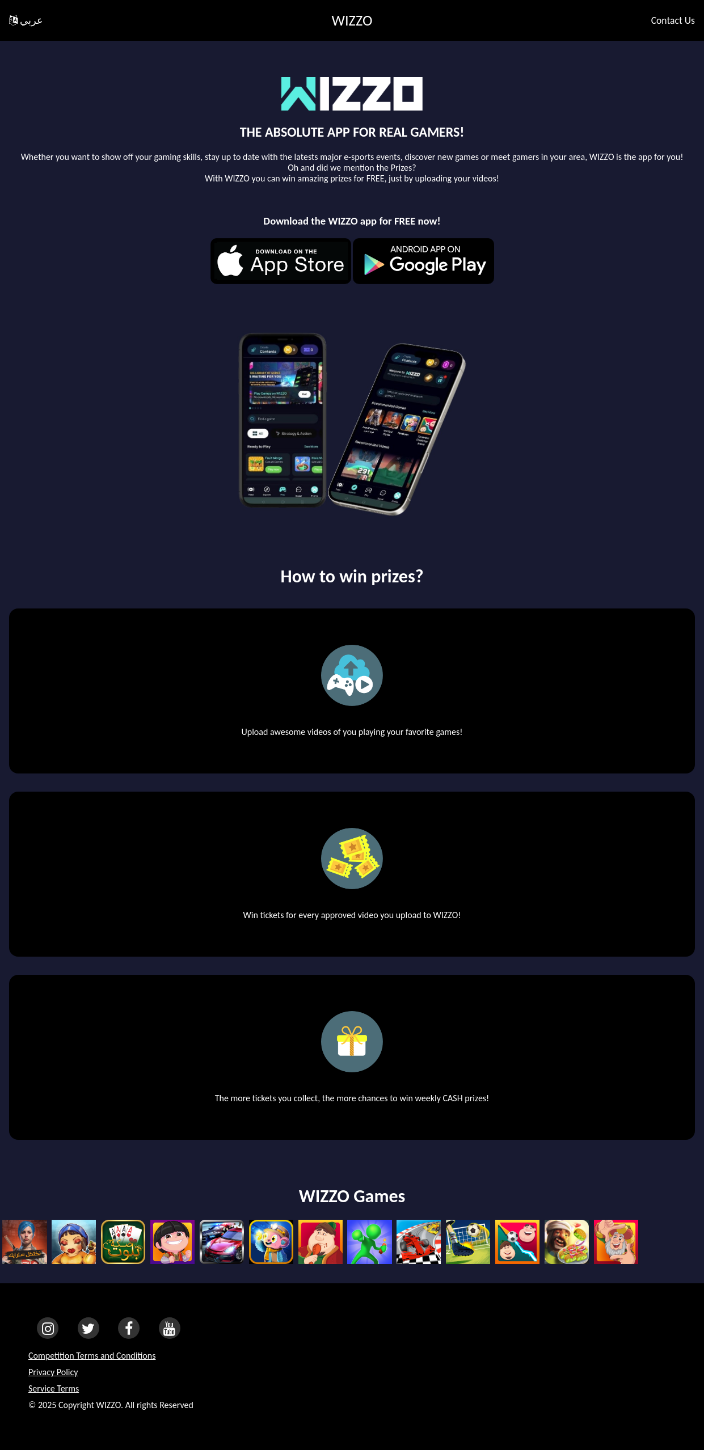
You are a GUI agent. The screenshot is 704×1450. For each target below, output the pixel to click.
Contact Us (673, 20)
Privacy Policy (53, 1372)
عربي (26, 20)
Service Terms (53, 1388)
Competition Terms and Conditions (91, 1355)
